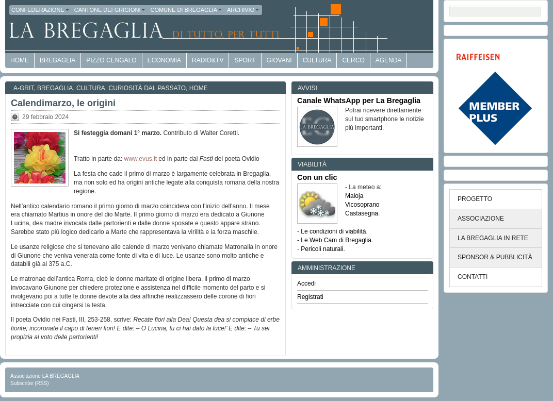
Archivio (243, 10)
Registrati (310, 296)
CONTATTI (472, 276)
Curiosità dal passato (147, 88)
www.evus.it (140, 158)
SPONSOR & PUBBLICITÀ (495, 257)
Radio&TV (207, 60)
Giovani (279, 60)
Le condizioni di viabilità (333, 231)
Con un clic (317, 177)
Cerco (353, 60)
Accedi (306, 283)
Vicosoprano (362, 204)
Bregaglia (57, 60)
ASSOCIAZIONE (481, 218)
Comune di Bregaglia (186, 10)
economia (164, 60)
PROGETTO (475, 199)
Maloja (354, 195)
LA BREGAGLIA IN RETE (493, 238)
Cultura (317, 60)
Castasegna (361, 213)
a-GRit (23, 88)
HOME (19, 60)
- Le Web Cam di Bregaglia (334, 240)
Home (198, 88)
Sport (244, 60)
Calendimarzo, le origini (63, 103)
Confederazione (40, 10)
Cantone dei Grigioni (110, 10)
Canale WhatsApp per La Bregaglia (358, 100)
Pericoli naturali (322, 249)
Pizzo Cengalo (111, 60)
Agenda (389, 60)
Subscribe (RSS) (29, 383)
